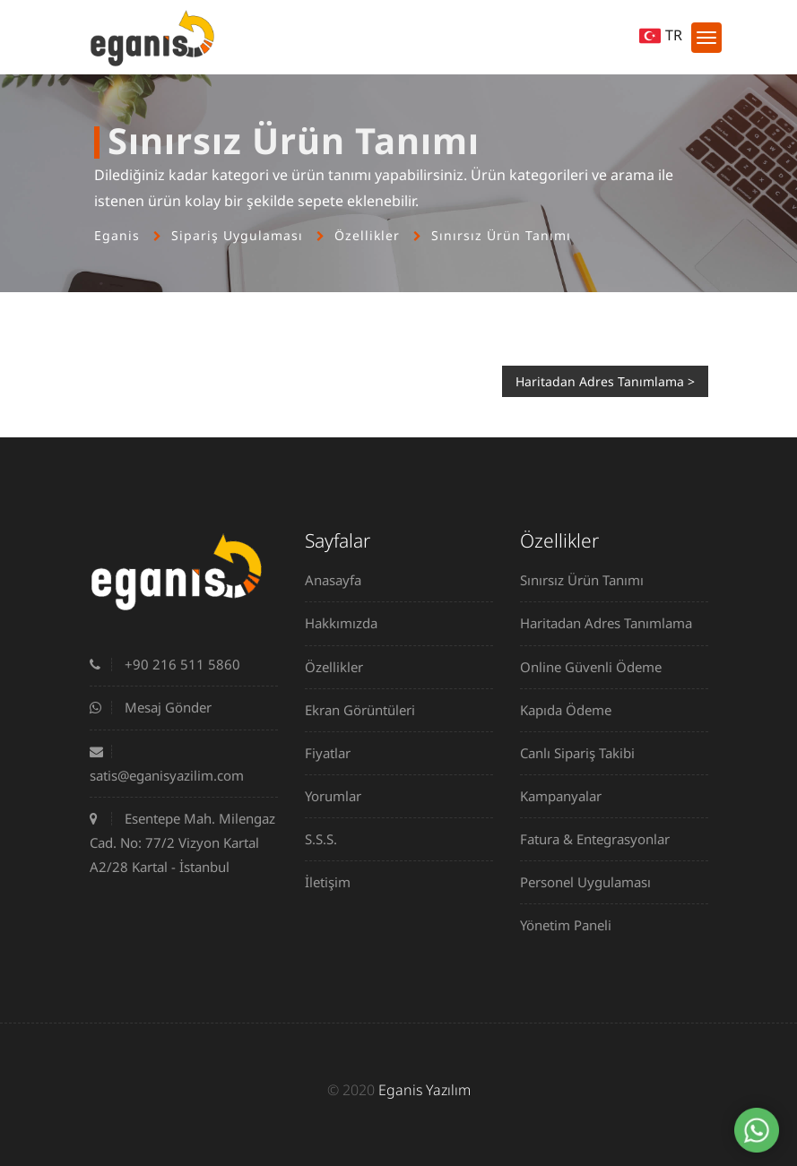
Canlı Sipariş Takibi (584, 753)
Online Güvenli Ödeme (597, 667)
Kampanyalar (567, 796)
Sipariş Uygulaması (237, 235)
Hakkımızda (348, 623)
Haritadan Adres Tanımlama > (605, 381)
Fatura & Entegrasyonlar (601, 839)
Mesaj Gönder (151, 707)
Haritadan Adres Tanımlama (613, 623)
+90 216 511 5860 (165, 664)
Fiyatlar (334, 753)
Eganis (117, 235)
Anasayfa (340, 580)
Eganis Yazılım (424, 1090)
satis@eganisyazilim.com (167, 764)
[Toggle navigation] (706, 37)
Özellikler (367, 235)
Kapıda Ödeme (572, 710)
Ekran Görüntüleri (367, 710)
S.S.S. (328, 839)
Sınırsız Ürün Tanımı (501, 235)
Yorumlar (340, 796)
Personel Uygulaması (592, 882)
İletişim (334, 882)
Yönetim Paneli (572, 925)
